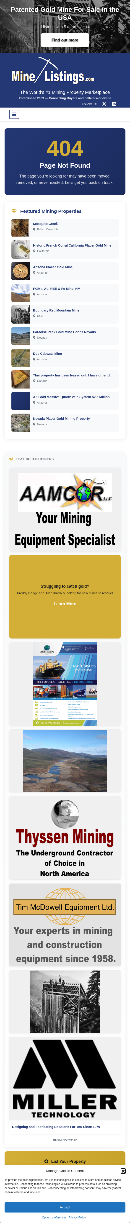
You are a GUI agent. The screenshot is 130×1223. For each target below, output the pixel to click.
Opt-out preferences (54, 1217)
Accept (65, 1207)
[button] (123, 1171)
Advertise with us (65, 1140)
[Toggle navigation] (14, 114)
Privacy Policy (77, 1217)
